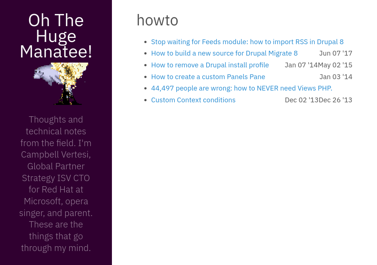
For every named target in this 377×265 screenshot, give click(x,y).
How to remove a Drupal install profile (210, 64)
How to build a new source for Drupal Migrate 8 (224, 53)
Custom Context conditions (193, 99)
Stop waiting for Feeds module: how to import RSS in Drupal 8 (247, 41)
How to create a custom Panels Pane (208, 76)
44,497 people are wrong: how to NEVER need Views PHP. (241, 88)
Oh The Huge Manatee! (56, 35)
